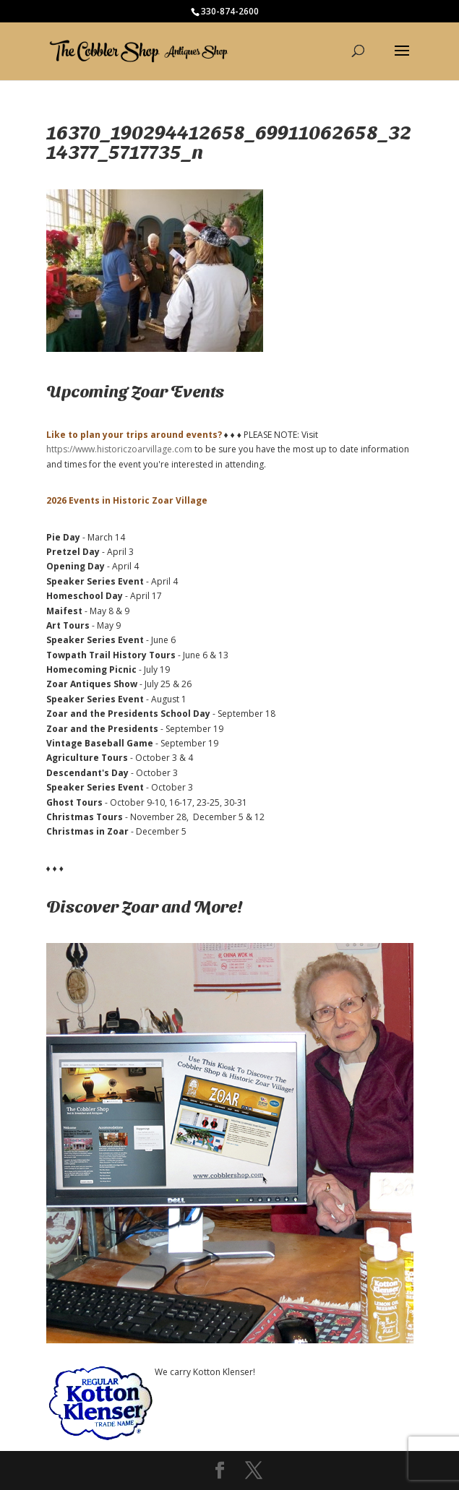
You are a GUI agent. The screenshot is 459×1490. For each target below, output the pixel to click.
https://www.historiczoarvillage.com (119, 449)
